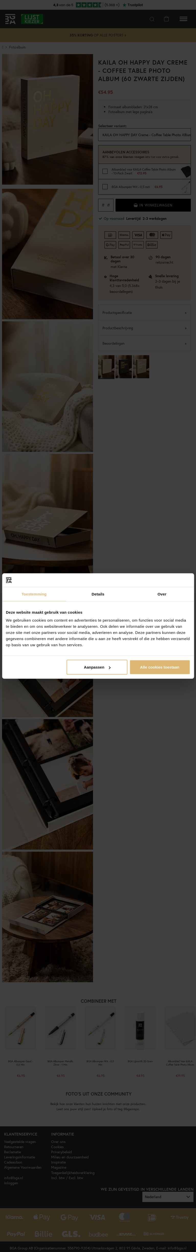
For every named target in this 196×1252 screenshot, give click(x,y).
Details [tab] (98, 594)
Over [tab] (162, 594)
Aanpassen (97, 667)
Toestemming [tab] (34, 594)
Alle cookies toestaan (159, 667)
